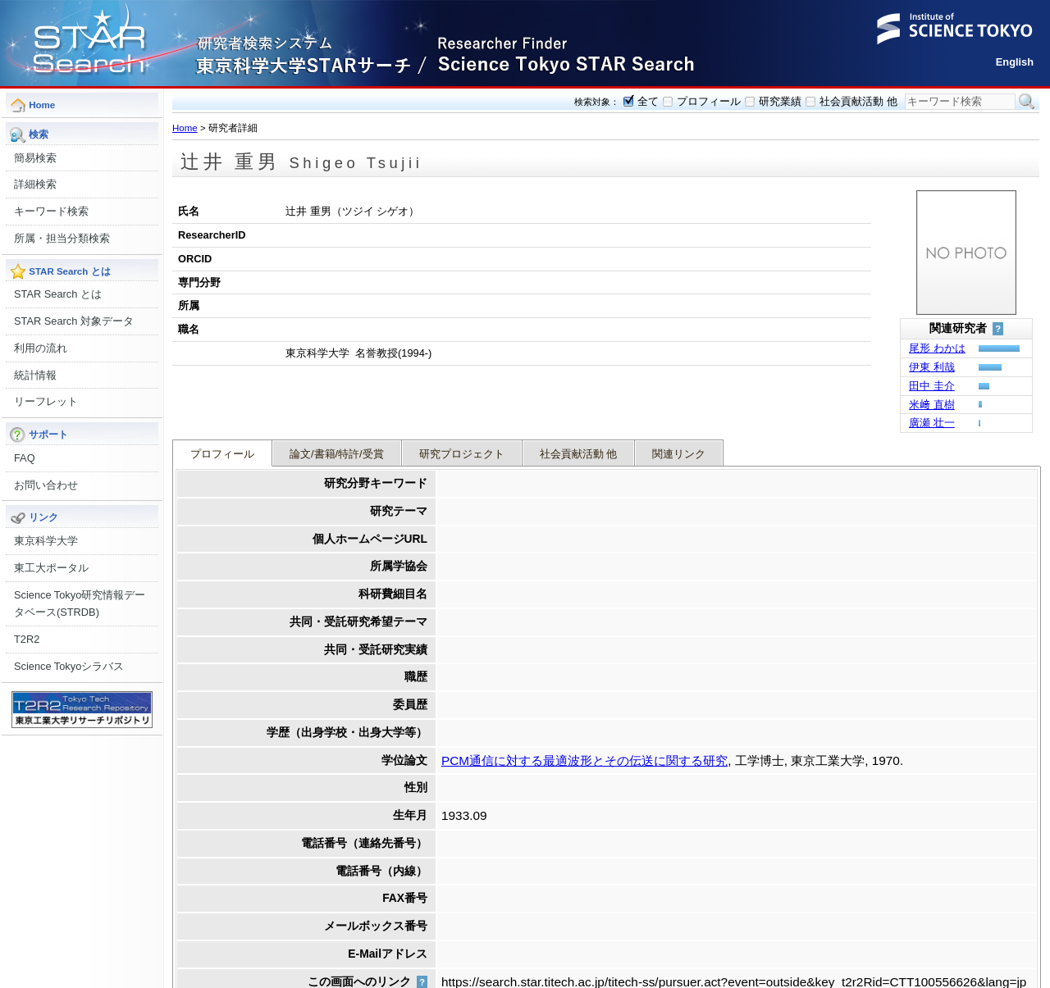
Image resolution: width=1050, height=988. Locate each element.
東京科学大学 (46, 541)
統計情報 (35, 375)
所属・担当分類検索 (62, 238)
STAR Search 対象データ (74, 321)
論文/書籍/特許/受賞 (337, 396)
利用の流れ (40, 348)
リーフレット (46, 401)
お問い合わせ (46, 485)
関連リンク (678, 396)
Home (185, 128)
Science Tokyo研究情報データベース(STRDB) (79, 604)
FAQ (24, 458)
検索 (1027, 101)
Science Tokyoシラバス (69, 666)
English (1015, 62)
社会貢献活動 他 (858, 101)
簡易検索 (35, 158)
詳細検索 (35, 184)
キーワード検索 (51, 211)
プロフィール (709, 101)
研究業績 (780, 101)
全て (648, 101)
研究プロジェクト (461, 396)
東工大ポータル (51, 568)
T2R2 (26, 639)
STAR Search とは (58, 294)
